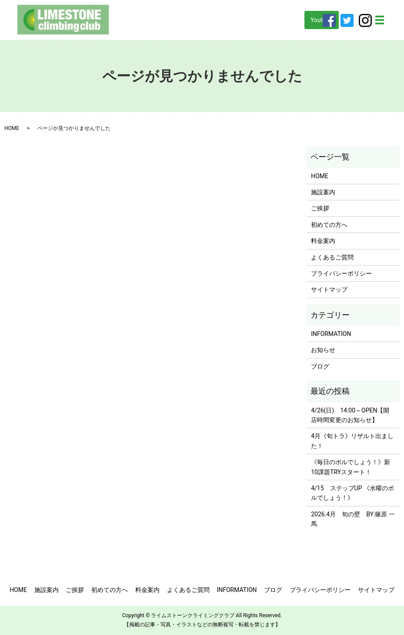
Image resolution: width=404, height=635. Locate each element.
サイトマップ (329, 289)
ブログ (320, 366)
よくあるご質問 (332, 257)
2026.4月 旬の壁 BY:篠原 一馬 (353, 519)
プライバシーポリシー (341, 273)
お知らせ (323, 349)
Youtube (322, 20)
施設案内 (323, 192)
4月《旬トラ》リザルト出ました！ (352, 440)
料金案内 (323, 240)
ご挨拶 (320, 208)
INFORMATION (331, 333)
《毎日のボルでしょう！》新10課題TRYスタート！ (350, 467)
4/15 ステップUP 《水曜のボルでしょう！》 (352, 493)
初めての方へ (329, 224)
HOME (11, 128)
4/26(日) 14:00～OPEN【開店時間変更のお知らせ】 (350, 415)
